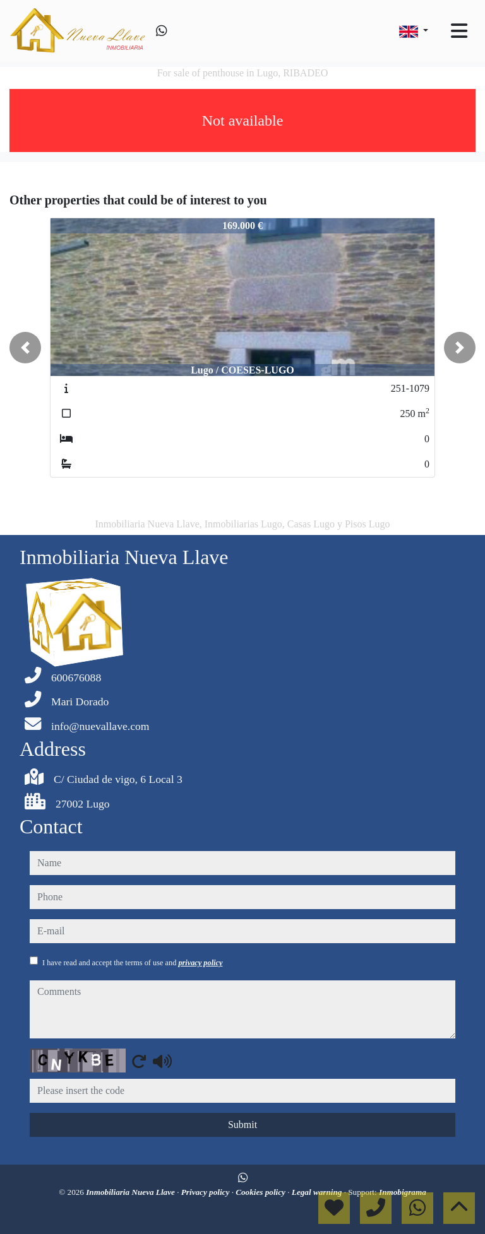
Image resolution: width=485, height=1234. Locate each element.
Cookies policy (261, 1192)
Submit (242, 1124)
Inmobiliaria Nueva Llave (131, 1192)
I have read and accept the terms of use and (132, 962)
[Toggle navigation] (459, 31)
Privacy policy (206, 1192)
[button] (25, 347)
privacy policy (200, 962)
